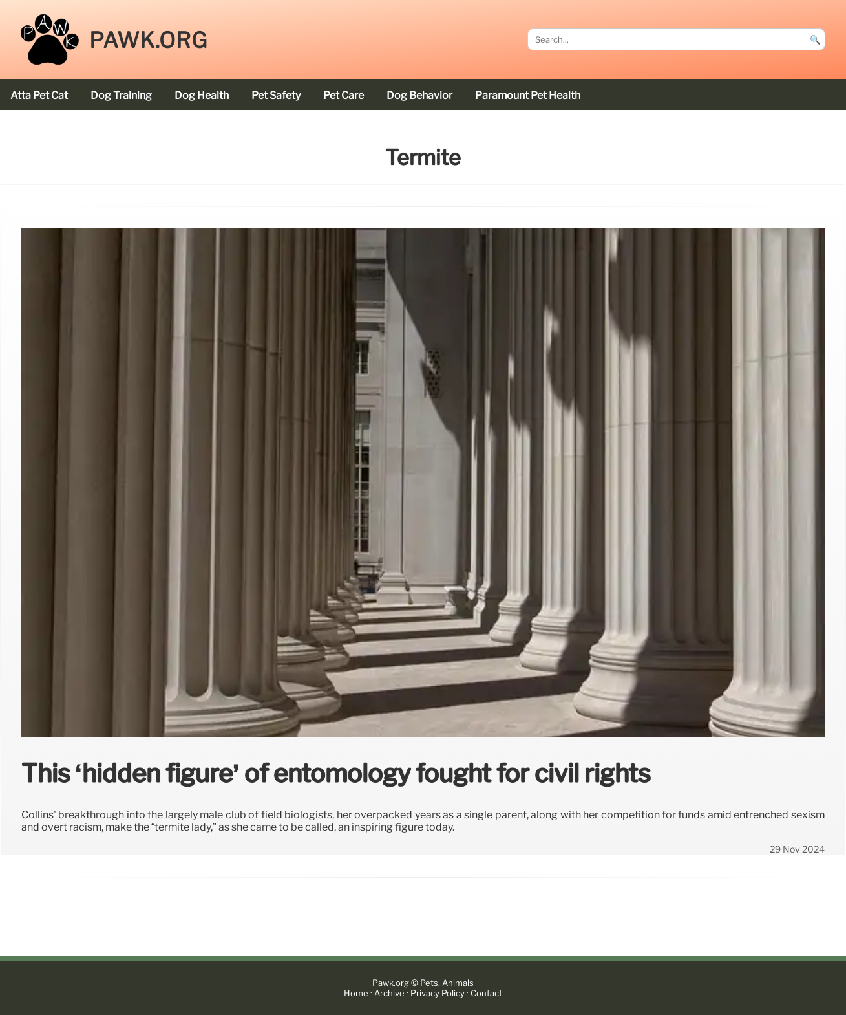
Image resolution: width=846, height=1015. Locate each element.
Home (356, 993)
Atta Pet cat (39, 95)
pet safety (276, 95)
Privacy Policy (437, 993)
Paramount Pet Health (527, 95)
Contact (486, 993)
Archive (389, 993)
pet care (343, 95)
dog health (201, 95)
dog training (121, 95)
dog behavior (419, 95)
